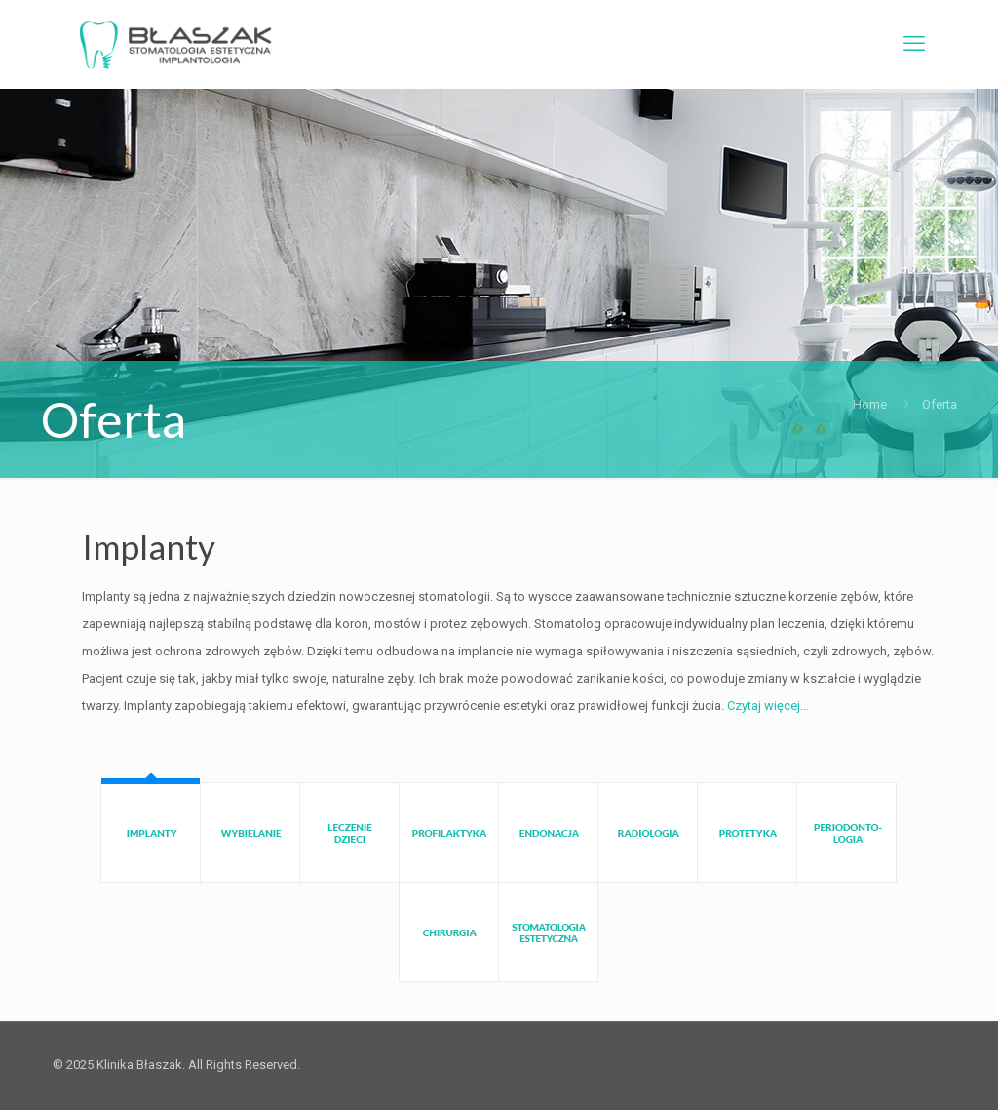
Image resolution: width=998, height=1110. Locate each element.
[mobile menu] (914, 43)
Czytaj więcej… (768, 705)
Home (870, 404)
